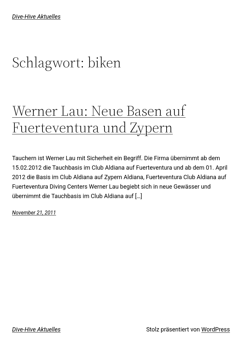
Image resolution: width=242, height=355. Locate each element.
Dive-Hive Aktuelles (36, 16)
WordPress (215, 329)
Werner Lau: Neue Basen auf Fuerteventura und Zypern (99, 119)
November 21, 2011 (34, 213)
